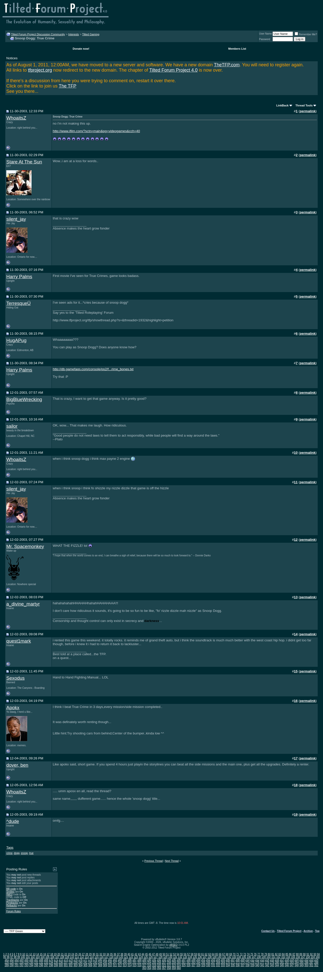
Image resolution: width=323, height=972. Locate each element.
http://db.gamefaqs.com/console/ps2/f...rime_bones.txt (93, 369)
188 (139, 959)
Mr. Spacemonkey (25, 546)
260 (179, 962)
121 (126, 957)
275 (252, 962)
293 (26, 965)
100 (23, 957)
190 (149, 959)
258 (169, 962)
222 (306, 959)
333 (223, 965)
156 (298, 957)
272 (237, 962)
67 (223, 954)
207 (233, 959)
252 (139, 962)
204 (218, 959)
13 (34, 954)
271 (233, 962)
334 (228, 965)
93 (314, 954)
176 (80, 959)
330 (208, 965)
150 (268, 957)
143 (234, 957)
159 (313, 957)
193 (164, 959)
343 (272, 965)
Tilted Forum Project (289, 931)
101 (28, 957)
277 (262, 962)
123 (136, 957)
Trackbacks (12, 900)
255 (154, 962)
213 (262, 959)
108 (62, 957)
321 (164, 965)
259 (174, 962)
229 (26, 962)
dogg (16, 853)
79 (265, 954)
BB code (11, 889)
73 (244, 954)
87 (293, 954)
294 (31, 965)
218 (287, 959)
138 (209, 957)
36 (114, 954)
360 (179, 968)
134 (190, 957)
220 (296, 959)
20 (58, 954)
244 (100, 962)
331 (213, 965)
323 (174, 965)
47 (153, 954)
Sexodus (15, 678)
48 (156, 954)
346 (287, 965)
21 (62, 954)
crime (9, 853)
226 (12, 962)
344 (277, 965)
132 (180, 957)
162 (12, 959)
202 (208, 959)
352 (316, 965)
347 (292, 965)
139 (214, 957)
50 (164, 954)
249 (125, 962)
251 (134, 962)
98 (15, 957)
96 (8, 957)
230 (31, 962)
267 (213, 962)
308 (100, 965)
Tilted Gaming (90, 34)
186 (129, 959)
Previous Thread (153, 861)
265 (203, 962)
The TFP (67, 86)
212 (257, 959)
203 (213, 959)
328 (198, 965)
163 (16, 959)
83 (279, 954)
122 (131, 957)
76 (255, 954)
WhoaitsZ (16, 118)
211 (252, 959)
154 (288, 957)
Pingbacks (12, 902)
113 (87, 957)
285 (302, 962)
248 (120, 962)
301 (66, 965)
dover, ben (17, 765)
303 (75, 965)
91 (307, 954)
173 (66, 959)
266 (208, 962)
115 (96, 957)
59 (195, 954)
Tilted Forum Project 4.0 (173, 70)
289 (7, 965)
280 (277, 962)
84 (283, 954)
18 (51, 954)
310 (110, 965)
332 (218, 965)
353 (144, 968)
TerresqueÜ (18, 303)
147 (254, 957)
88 (297, 954)
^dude (12, 821)
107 (57, 957)
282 (287, 962)
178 (90, 959)
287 (311, 962)
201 (203, 959)
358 (169, 968)
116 (101, 957)
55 (181, 954)
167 (36, 959)
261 (183, 962)
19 (55, 954)
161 (7, 959)
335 (233, 965)
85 (286, 954)
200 (198, 959)
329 (203, 965)
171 (56, 959)
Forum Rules (13, 911)
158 (308, 957)
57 (188, 954)
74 (248, 954)
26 (79, 954)
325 (183, 965)
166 (31, 959)
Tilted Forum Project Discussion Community (38, 34)
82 (276, 954)
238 (70, 962)
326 (188, 965)
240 (80, 962)
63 (209, 954)
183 (115, 959)
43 (139, 954)
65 (216, 954)
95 (4, 957)
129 (165, 957)
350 (306, 965)
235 (56, 962)
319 (154, 965)
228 (21, 962)
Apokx (12, 707)
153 (283, 957)
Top (317, 931)
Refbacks (11, 905)
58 (192, 954)
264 (198, 962)
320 (159, 965)
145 (244, 957)
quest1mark (18, 641)
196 (179, 959)
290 (12, 965)
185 (125, 959)
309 (105, 965)
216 (277, 959)
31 (97, 954)
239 (75, 962)
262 (188, 962)
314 (129, 965)
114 (92, 957)
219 (292, 959)
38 (121, 954)
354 (149, 968)
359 (174, 968)
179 (95, 959)
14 (37, 954)
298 (51, 965)
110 (72, 957)
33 (104, 954)
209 (242, 959)
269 (223, 962)
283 (292, 962)
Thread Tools (304, 105)
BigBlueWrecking (24, 399)
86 (290, 954)
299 (56, 965)
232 (41, 962)
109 (67, 957)
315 (134, 965)
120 (121, 957)
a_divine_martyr (23, 604)
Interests (73, 34)
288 (316, 962)
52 (171, 954)
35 (111, 954)
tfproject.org (40, 70)
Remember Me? (306, 34)
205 (223, 959)
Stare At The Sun (24, 161)
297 (46, 965)
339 (252, 965)
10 (23, 954)
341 (262, 965)
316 (139, 965)
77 (258, 954)
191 (154, 959)
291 (16, 965)
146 (249, 957)
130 (170, 957)
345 (282, 965)
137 (205, 957)
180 (100, 959)
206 (228, 959)
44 (143, 954)
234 (51, 962)
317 (144, 965)
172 (61, 959)
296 (41, 965)
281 (282, 962)
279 (272, 962)
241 (85, 962)
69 (230, 954)
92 (311, 954)
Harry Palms (19, 276)
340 (257, 965)
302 (70, 965)
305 (85, 965)
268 (218, 962)
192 (159, 959)
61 (202, 954)
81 (272, 954)
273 (242, 962)
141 (224, 957)
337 (242, 965)
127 (155, 957)
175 (75, 959)
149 (263, 957)
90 (304, 954)
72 (241, 954)
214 (267, 959)
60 (199, 954)
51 (167, 954)
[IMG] (9, 894)
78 (262, 954)
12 (30, 954)
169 (46, 959)
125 (146, 957)
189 (144, 959)
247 (115, 962)
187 (134, 959)
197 (183, 959)
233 (46, 962)
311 (115, 965)
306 (90, 965)
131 (175, 957)
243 (95, 962)
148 (259, 957)
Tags (9, 847)
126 (151, 957)
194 (169, 959)
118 (111, 957)
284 (296, 962)
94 (318, 954)
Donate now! (81, 48)
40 (128, 954)
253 (144, 962)
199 (193, 959)
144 (239, 957)
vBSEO (173, 945)
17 (48, 954)
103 (38, 957)
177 (85, 959)
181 (105, 959)
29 (90, 954)
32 (100, 954)
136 (200, 957)
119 (116, 957)
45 (146, 954)
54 (178, 954)
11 (27, 954)
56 (185, 954)
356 (159, 968)
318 (149, 965)
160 (317, 957)
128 (160, 957)
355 (154, 968)
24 (72, 954)
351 (311, 965)
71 (237, 954)
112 (82, 957)
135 (195, 957)
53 (174, 954)
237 (66, 962)
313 (125, 965)
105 (47, 957)
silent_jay (16, 219)
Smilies (10, 891)
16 (44, 954)
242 (90, 962)
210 (247, 959)
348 (296, 965)
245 (105, 962)
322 (169, 965)
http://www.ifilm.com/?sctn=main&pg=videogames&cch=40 (96, 131)
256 (159, 962)
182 (110, 959)
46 (150, 954)
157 (303, 957)
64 (213, 954)
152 (278, 957)
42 (135, 954)
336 (237, 965)
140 (219, 957)
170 (51, 959)
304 (80, 965)
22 (65, 954)
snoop (24, 853)
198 (188, 959)
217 (282, 959)
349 (302, 965)
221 (302, 959)
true (31, 853)
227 (16, 962)
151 (273, 957)
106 (52, 957)
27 (83, 954)
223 (311, 959)
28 (86, 954)
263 (193, 962)
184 (120, 959)
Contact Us (268, 931)
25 (76, 954)
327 (193, 965)
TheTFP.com (227, 64)
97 (11, 957)
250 (129, 962)
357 (164, 968)
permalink (308, 111)
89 (301, 954)
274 (247, 962)
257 (164, 962)
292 (21, 965)
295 (36, 965)
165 (26, 959)
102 (33, 957)
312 (120, 965)
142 (229, 957)
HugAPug (16, 340)
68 (227, 954)
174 (70, 959)
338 (247, 965)
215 (272, 959)
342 (267, 965)
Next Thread (172, 861)
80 (269, 954)
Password (264, 39)
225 (7, 962)
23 (69, 954)
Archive (308, 931)
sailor (12, 426)
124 (141, 957)
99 (18, 957)
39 (125, 954)
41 (132, 954)
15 (41, 954)
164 (21, 959)
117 (106, 957)
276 (257, 962)
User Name (265, 33)
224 (316, 959)
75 (251, 954)
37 (118, 954)
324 (179, 965)
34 (107, 954)
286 (306, 962)
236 (61, 962)
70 (234, 954)
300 (61, 965)
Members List (237, 48)
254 (149, 962)
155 (293, 957)
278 (267, 962)
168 (41, 959)
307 (95, 965)
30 (93, 954)
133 (185, 957)
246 (110, 962)
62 (206, 954)
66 (220, 954)
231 (36, 962)
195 (174, 959)
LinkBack (282, 105)
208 (237, 959)
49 (160, 954)
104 (42, 957)
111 (77, 957)
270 (228, 962)
